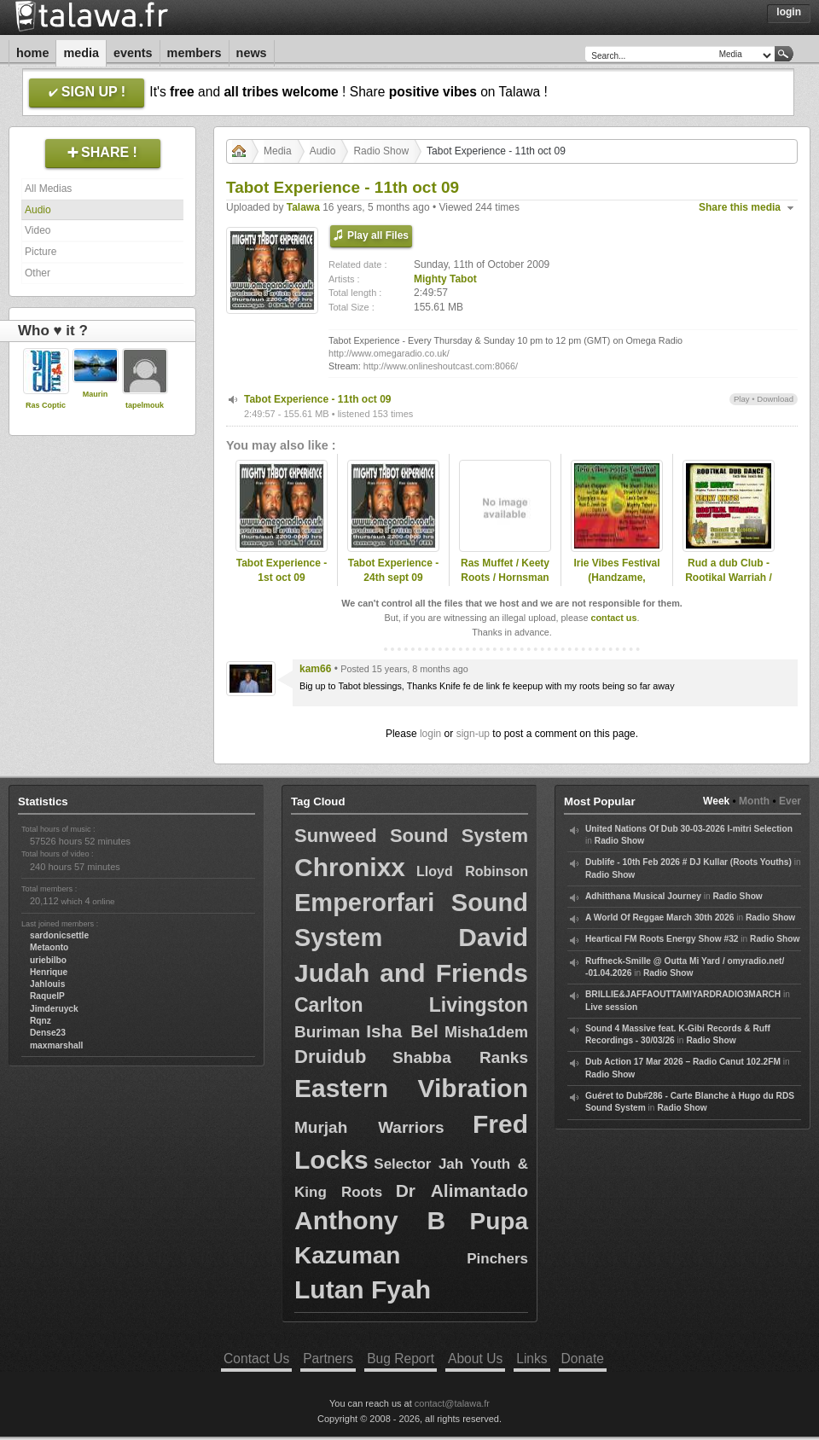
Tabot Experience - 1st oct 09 (281, 570)
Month (754, 801)
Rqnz (40, 1020)
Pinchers (497, 1259)
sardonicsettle (59, 935)
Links (531, 1358)
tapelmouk (144, 405)
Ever (790, 801)
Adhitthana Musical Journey (643, 896)
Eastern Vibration (411, 1088)
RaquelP (47, 996)
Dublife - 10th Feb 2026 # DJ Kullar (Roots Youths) (688, 862)
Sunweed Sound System (411, 835)
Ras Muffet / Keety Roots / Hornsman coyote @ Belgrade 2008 (505, 584)
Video (37, 230)
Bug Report (400, 1358)
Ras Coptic (46, 405)
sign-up (473, 734)
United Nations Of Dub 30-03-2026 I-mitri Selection (689, 828)
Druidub (330, 1056)
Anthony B (369, 1220)
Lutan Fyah (362, 1289)
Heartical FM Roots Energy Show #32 (661, 939)
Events (133, 53)
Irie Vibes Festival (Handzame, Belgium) (616, 577)
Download (775, 399)
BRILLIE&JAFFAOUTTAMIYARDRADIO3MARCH (683, 994)
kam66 (315, 669)
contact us (613, 618)
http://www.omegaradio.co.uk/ (389, 353)
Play (742, 399)
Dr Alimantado (462, 1190)
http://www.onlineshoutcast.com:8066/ (440, 366)
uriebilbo (48, 960)
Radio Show (381, 151)
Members (194, 53)
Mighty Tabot (445, 279)
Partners (328, 1358)
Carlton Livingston (411, 1005)
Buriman (327, 1032)
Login (788, 12)
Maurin (95, 394)
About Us (475, 1358)
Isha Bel (402, 1031)
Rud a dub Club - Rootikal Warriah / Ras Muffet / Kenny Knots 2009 (728, 584)
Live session (611, 1007)
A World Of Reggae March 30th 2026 (659, 917)
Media (81, 53)
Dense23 (48, 1032)
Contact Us (256, 1358)
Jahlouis (47, 984)
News (251, 53)
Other (37, 273)
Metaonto (49, 947)
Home (32, 53)
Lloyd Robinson (472, 871)
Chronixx (349, 867)
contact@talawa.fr (452, 1403)
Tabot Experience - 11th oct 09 (318, 399)
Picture (40, 252)
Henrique (48, 972)
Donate (582, 1358)
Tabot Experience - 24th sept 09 (393, 570)
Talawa (303, 207)
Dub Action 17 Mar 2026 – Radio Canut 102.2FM (683, 1061)
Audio (38, 210)
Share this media (740, 207)
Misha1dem (486, 1032)
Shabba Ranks (460, 1057)
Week (716, 801)
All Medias (48, 189)
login (430, 734)
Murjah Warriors (369, 1127)
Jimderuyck (54, 1008)
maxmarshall (56, 1045)
